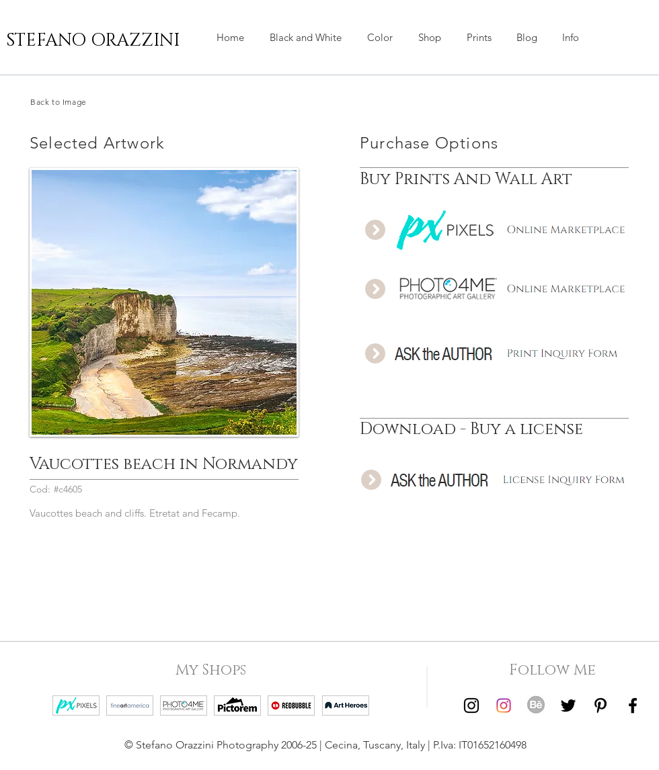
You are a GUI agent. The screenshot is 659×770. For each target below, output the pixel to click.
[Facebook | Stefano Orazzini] (633, 705)
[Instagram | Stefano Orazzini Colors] (504, 705)
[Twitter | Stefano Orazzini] (568, 705)
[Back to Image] (94, 101)
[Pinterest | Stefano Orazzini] (600, 705)
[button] (429, 37)
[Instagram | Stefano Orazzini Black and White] (471, 705)
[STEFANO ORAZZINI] (93, 41)
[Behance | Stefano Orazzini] (536, 705)
